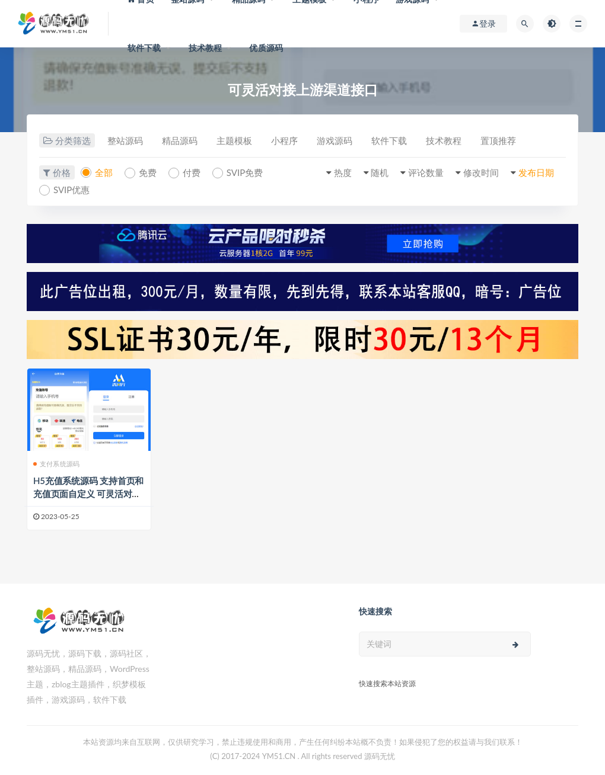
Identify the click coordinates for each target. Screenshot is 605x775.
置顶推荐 (498, 140)
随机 (380, 172)
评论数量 (426, 172)
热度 (343, 172)
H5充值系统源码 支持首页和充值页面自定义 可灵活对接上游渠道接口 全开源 (88, 493)
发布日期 (536, 172)
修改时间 (481, 172)
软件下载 (144, 48)
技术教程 (205, 48)
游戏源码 (334, 140)
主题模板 (234, 140)
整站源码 (125, 140)
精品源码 (180, 140)
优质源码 (266, 48)
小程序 (284, 140)
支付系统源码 (56, 463)
